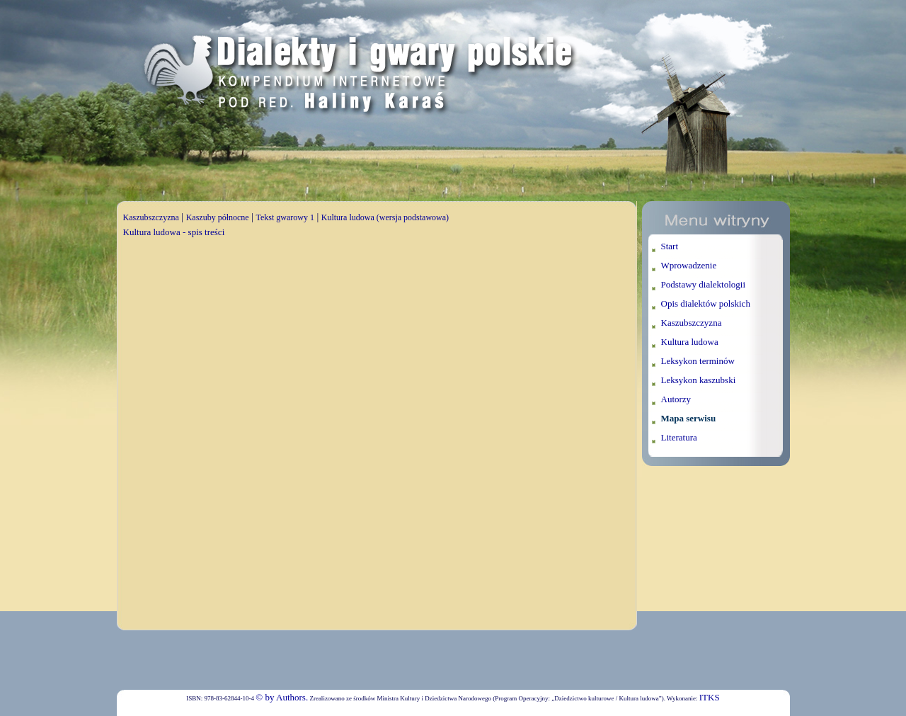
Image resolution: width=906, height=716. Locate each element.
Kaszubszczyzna (151, 217)
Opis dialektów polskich (705, 303)
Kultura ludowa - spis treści (174, 232)
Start (670, 246)
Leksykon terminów (698, 361)
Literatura (679, 437)
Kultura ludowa (689, 341)
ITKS (709, 697)
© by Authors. (282, 697)
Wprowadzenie (689, 265)
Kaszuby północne (217, 217)
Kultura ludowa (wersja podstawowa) (385, 217)
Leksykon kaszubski (698, 380)
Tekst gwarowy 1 (285, 217)
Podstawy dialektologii (703, 284)
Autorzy (676, 399)
